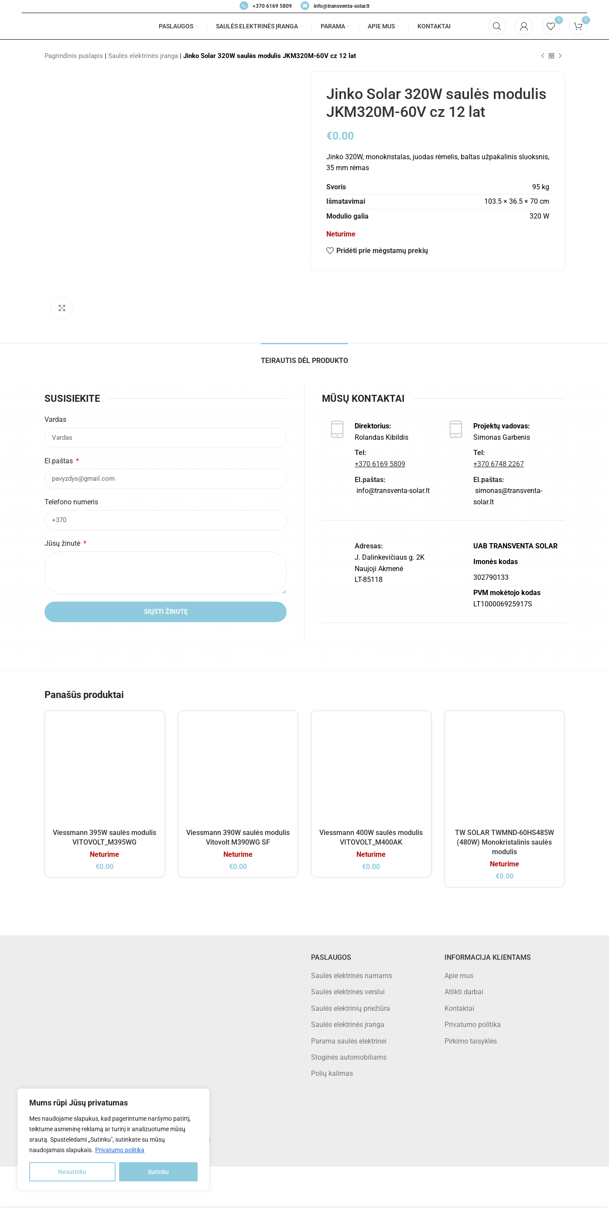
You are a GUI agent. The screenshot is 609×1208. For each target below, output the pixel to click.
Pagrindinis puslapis (73, 56)
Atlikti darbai (464, 992)
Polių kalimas (332, 1073)
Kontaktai (459, 1008)
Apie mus (459, 976)
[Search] (496, 26)
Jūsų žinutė (63, 543)
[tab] (304, 356)
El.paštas (59, 461)
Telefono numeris (71, 502)
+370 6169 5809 (380, 464)
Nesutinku (72, 1171)
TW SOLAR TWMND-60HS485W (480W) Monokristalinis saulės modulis (504, 842)
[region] (113, 1139)
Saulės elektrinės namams (351, 976)
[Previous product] (542, 55)
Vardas (55, 419)
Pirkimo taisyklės (471, 1041)
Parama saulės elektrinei (349, 1041)
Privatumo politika (119, 1149)
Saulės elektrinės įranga (143, 56)
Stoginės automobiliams (349, 1057)
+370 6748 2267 (498, 464)
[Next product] (560, 55)
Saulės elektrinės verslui (348, 992)
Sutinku (158, 1171)
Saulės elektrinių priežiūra (350, 1008)
